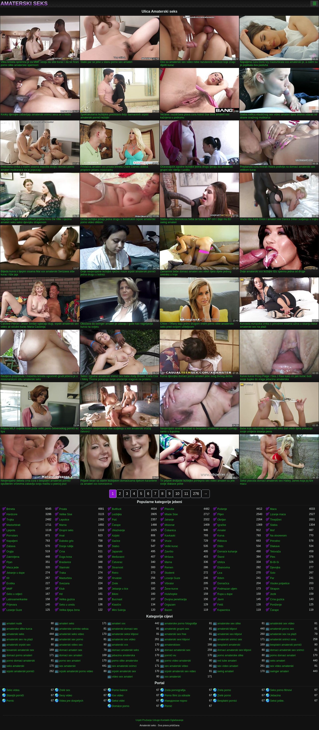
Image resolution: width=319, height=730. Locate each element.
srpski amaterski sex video (180, 671)
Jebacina (275, 695)
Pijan (9, 562)
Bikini (115, 594)
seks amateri (277, 660)
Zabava (10, 546)
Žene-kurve (171, 588)
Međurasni (118, 556)
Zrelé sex (64, 690)
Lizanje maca (278, 514)
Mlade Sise (171, 514)
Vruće (168, 540)
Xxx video (117, 695)
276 (196, 494)
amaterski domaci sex (125, 628)
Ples (272, 556)
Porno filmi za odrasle (177, 695)
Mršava (169, 556)
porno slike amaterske (125, 660)
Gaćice (116, 540)
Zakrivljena (12, 556)
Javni (220, 599)
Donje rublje (66, 546)
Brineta (10, 509)
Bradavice (65, 562)
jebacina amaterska (123, 655)
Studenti (169, 572)
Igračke (221, 525)
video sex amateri (122, 676)
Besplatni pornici (227, 700)
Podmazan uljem (227, 588)
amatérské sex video (282, 623)
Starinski (64, 567)
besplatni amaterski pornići (285, 644)
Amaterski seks (24, 3)
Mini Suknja (119, 610)
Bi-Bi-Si (274, 562)
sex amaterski (67, 666)
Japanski (117, 551)
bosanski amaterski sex (20, 650)
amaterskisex (172, 644)
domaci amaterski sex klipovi (234, 650)
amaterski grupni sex (177, 628)
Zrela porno (224, 690)
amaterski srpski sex (18, 644)
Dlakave (275, 546)
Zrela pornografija (175, 690)
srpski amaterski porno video (76, 671)
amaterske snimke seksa (73, 628)
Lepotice (64, 519)
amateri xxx (118, 623)
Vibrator (169, 583)
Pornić (168, 706)
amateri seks (66, 623)
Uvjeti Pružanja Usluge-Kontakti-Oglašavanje (159, 720)
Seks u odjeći (14, 594)
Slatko (115, 546)
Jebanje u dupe (15, 572)
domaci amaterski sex (177, 650)
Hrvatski (116, 578)
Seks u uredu (67, 604)
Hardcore (11, 514)
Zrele (115, 583)
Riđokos (222, 540)
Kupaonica (223, 610)
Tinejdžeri (276, 519)
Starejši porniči (15, 695)
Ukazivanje (118, 530)
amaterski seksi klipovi (125, 634)
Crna (62, 551)
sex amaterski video (176, 666)
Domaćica (223, 583)
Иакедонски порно (176, 700)
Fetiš (220, 604)
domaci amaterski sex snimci (287, 650)
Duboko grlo (66, 540)
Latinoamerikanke (16, 599)
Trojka (10, 519)
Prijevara (11, 604)
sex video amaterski (282, 666)
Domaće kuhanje (227, 551)
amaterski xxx (120, 644)
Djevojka (275, 567)
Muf (272, 530)
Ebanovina (223, 567)
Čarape (116, 525)
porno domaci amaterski (20, 660)
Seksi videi (118, 700)
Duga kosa (65, 556)
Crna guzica (277, 599)
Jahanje (169, 519)
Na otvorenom (278, 535)
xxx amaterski (173, 676)
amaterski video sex (71, 644)
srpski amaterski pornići (20, 671)
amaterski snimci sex (229, 639)
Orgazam (170, 604)
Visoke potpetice (280, 583)
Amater (221, 530)
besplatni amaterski (228, 644)
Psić (114, 519)
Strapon (274, 588)
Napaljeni (12, 540)
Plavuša (169, 509)
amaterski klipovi (227, 628)
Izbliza (221, 562)
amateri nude (14, 623)
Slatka (273, 525)
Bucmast (117, 599)
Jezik (273, 594)
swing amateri (225, 671)
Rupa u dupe (225, 594)
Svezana (64, 583)
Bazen (168, 610)
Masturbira (65, 578)
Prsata (63, 509)
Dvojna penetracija (176, 599)
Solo (272, 572)
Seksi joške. (277, 700)
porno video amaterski (178, 660)
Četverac (117, 562)
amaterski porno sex (282, 628)
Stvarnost (117, 567)
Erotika (10, 583)
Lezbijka (117, 514)
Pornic (10, 700)
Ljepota (10, 530)
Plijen (220, 514)
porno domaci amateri (283, 655)
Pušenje (222, 509)
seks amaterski (15, 666)
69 (7, 578)
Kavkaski (170, 535)
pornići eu (170, 655)
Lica (219, 572)
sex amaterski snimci (124, 666)
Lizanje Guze (172, 578)
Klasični (116, 604)
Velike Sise (65, 514)
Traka (62, 572)
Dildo (220, 546)
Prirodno (275, 540)
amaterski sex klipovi (229, 634)
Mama (62, 525)
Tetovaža (275, 551)
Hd (60, 594)
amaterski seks (15, 634)
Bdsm (220, 578)
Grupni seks (66, 530)
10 (177, 494)
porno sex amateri (69, 660)
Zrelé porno (224, 695)
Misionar (170, 525)
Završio (169, 551)
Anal (61, 535)
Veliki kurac (171, 546)
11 (186, 494)
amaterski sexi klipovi (177, 639)
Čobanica (170, 530)
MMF (9, 588)
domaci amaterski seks (125, 650)
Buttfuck (116, 509)
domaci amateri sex (70, 650)
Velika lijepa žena (69, 610)
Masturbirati (13, 525)
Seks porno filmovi (281, 690)
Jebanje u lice (120, 588)
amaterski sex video (123, 639)
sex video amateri (227, 666)
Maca (273, 509)
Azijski (115, 535)
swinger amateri (279, 671)
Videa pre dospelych (71, 700)
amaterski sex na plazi (19, 639)
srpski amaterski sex (124, 671)
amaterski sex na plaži (283, 634)
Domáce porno (120, 706)
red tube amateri (227, 660)
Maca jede (12, 567)
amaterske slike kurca (19, 628)
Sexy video (65, 695)
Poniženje (276, 604)
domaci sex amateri (70, 655)
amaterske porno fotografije (181, 623)
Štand (220, 556)
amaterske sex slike (229, 623)
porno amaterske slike (230, 655)
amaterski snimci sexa (283, 639)
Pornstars (12, 535)
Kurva (220, 535)
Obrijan (221, 519)
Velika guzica (67, 599)
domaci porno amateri (19, 655)
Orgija (10, 551)
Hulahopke (171, 594)
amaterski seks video (71, 634)
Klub (61, 588)
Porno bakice (119, 690)
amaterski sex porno (71, 639)
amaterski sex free (175, 634)
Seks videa (12, 690)
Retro (115, 572)
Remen (169, 567)
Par (272, 578)
